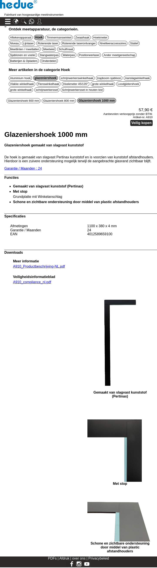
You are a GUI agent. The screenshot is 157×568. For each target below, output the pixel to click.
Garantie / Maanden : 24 (23, 168)
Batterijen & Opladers (24, 61)
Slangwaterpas (49, 55)
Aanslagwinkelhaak (137, 78)
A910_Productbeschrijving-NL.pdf (39, 266)
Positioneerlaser (89, 55)
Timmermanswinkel (59, 37)
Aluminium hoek (20, 78)
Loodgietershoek (128, 84)
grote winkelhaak (103, 84)
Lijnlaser (28, 43)
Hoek (39, 37)
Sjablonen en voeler (23, 55)
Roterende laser (48, 43)
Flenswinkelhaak (48, 84)
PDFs (52, 558)
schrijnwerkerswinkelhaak (76, 78)
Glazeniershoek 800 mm (58, 100)
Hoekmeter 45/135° (75, 84)
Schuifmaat (65, 49)
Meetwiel (49, 49)
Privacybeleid (98, 558)
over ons (79, 558)
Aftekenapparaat (20, 37)
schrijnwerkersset (47, 89)
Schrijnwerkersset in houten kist (82, 89)
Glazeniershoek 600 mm (23, 100)
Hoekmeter (100, 37)
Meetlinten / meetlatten (24, 49)
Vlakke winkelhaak (22, 84)
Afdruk (64, 558)
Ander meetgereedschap (119, 55)
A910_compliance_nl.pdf (32, 282)
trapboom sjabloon (109, 78)
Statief (134, 43)
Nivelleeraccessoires (113, 43)
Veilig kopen (141, 123)
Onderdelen (49, 61)
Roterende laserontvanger (79, 43)
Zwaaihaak (82, 37)
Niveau (14, 43)
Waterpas (69, 55)
